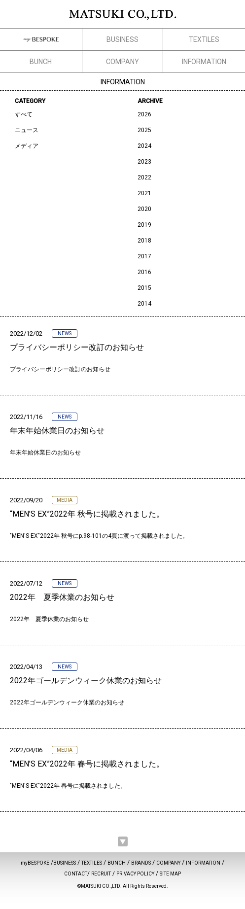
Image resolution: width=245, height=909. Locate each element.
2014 (144, 304)
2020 (144, 209)
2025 (144, 130)
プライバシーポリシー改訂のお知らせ (77, 347)
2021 (144, 193)
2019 (144, 225)
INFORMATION (204, 62)
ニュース (26, 130)
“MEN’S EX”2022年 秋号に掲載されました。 (87, 514)
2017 (144, 256)
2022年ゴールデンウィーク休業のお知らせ (86, 680)
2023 (144, 162)
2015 (144, 288)
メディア (26, 146)
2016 (144, 272)
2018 (144, 241)
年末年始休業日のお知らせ (57, 430)
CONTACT (75, 873)
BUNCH (41, 62)
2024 (144, 146)
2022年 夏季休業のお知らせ (62, 597)
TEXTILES (204, 39)
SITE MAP (170, 873)
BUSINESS (122, 39)
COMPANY (122, 62)
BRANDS (141, 863)
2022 (144, 177)
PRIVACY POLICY (135, 873)
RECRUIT (101, 873)
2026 (144, 114)
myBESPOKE (35, 863)
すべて (24, 114)
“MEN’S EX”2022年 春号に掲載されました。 (87, 764)
